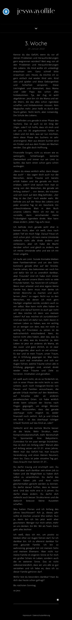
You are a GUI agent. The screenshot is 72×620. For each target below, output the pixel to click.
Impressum (27, 615)
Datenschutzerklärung (41, 615)
